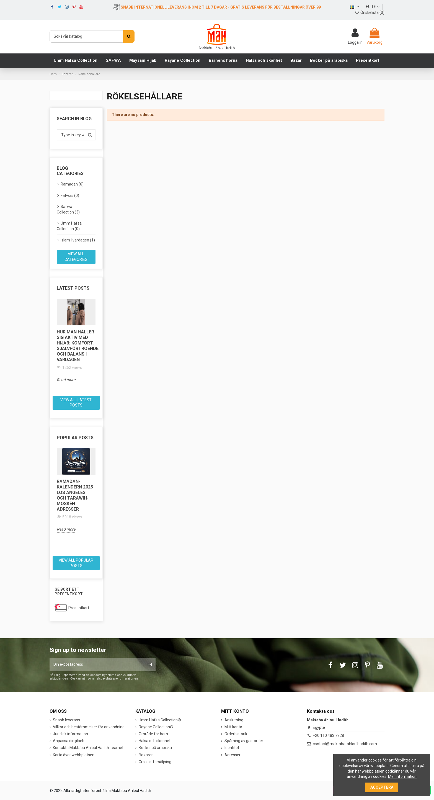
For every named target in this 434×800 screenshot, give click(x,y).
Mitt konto (233, 727)
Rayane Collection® (156, 727)
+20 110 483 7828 (328, 735)
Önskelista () (369, 12)
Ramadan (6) (72, 184)
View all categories (75, 257)
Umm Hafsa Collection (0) (69, 226)
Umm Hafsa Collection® (160, 720)
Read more (66, 379)
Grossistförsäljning (155, 762)
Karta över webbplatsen (73, 755)
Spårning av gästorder (243, 741)
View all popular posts (76, 563)
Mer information (402, 776)
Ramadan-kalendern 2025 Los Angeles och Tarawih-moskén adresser (75, 495)
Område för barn (153, 734)
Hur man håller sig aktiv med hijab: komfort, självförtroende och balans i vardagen (76, 345)
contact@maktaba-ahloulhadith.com (345, 744)
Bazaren (146, 755)
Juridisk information (70, 734)
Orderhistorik (235, 734)
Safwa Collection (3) (68, 209)
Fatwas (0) (70, 195)
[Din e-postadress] (97, 664)
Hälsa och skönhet (154, 741)
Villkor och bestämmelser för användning (89, 727)
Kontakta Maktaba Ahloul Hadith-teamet (88, 747)
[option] (76, 341)
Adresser (232, 755)
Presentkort (78, 608)
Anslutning (233, 720)
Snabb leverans (66, 720)
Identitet (231, 747)
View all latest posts (76, 403)
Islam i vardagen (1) (78, 240)
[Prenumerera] (150, 664)
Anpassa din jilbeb (68, 741)
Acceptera (381, 787)
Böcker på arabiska (155, 747)
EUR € (372, 6)
